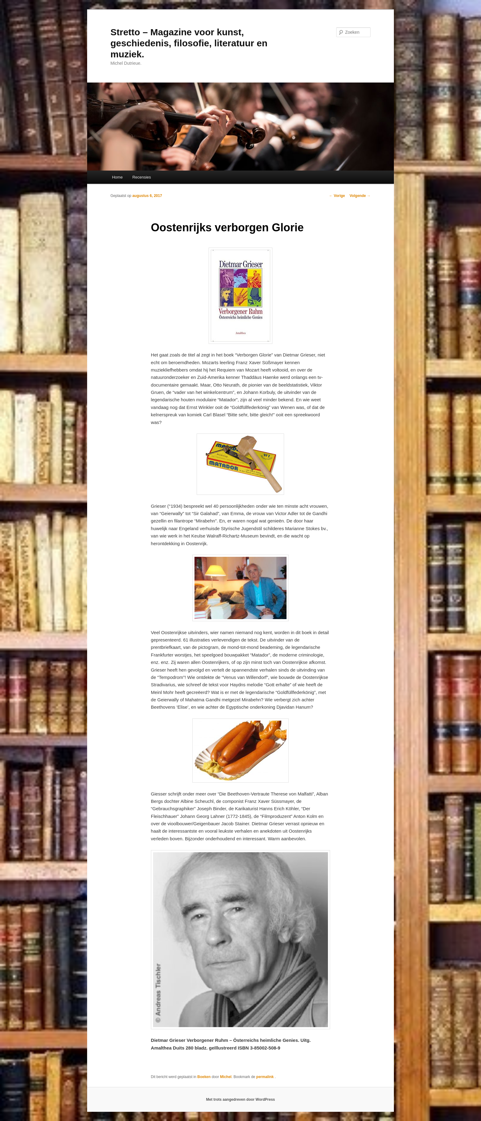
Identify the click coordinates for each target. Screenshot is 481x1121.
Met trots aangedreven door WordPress (240, 1099)
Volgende (360, 196)
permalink (265, 1077)
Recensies (141, 177)
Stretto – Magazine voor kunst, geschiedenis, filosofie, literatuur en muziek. (188, 43)
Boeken (203, 1077)
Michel (225, 1077)
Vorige (337, 196)
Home (117, 177)
